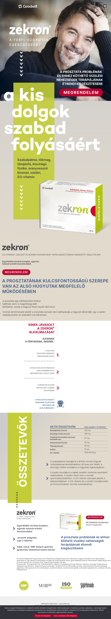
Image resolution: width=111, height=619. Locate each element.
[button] (105, 6)
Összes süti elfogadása (43, 616)
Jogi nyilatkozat (64, 603)
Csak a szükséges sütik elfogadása (65, 616)
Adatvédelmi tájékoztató (49, 603)
